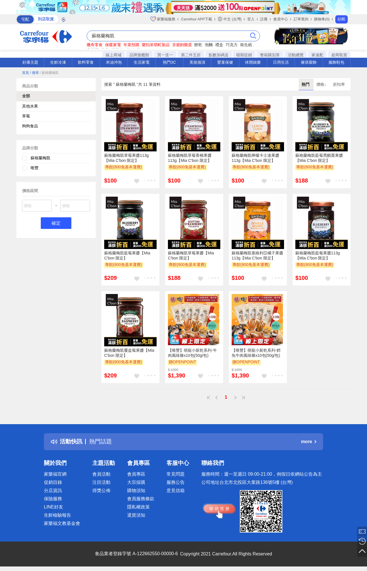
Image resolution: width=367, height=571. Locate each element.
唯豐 (35, 168)
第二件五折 (191, 55)
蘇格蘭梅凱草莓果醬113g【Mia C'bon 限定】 (126, 158)
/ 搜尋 (34, 73)
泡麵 (209, 44)
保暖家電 (113, 44)
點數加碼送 (219, 55)
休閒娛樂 (253, 62)
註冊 (264, 19)
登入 (251, 19)
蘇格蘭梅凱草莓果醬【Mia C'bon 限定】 (191, 255)
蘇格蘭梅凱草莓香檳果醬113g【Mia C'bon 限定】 (190, 158)
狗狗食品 (30, 126)
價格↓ (321, 84)
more (308, 441)
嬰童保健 (225, 62)
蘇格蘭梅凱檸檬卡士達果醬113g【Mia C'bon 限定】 (255, 158)
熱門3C (169, 62)
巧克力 (232, 44)
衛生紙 (246, 44)
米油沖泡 (114, 62)
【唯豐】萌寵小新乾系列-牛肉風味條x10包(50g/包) (192, 353)
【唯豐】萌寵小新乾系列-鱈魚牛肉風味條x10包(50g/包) (256, 353)
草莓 (26, 116)
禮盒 (219, 44)
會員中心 (280, 19)
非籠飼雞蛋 (182, 44)
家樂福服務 (163, 19)
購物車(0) (322, 19)
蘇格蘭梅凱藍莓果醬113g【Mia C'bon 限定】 (317, 255)
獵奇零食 (95, 44)
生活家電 (142, 62)
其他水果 (30, 106)
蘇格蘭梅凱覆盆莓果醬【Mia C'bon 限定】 (129, 353)
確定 (56, 223)
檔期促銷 (244, 55)
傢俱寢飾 (309, 62)
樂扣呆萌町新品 (156, 44)
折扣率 (339, 84)
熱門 (306, 84)
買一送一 (165, 55)
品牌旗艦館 (139, 55)
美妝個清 (197, 62)
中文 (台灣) (230, 19)
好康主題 (30, 62)
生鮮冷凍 (58, 62)
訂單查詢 (301, 19)
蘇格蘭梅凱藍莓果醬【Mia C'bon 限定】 (127, 255)
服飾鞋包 (336, 62)
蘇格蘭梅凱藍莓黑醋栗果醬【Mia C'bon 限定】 (319, 158)
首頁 (25, 73)
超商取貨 (339, 55)
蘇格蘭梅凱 (40, 158)
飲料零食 (86, 62)
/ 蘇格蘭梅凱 (49, 73)
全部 (26, 96)
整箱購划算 (270, 55)
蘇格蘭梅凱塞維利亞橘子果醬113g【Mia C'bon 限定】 (257, 255)
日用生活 (281, 62)
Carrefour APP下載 (196, 19)
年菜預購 (131, 44)
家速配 (317, 55)
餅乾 (198, 44)
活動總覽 (296, 55)
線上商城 (113, 55)
